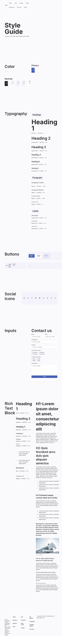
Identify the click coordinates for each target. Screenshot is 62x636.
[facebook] (32, 298)
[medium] (47, 298)
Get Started (31, 617)
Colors (10, 3)
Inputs (27, 3)
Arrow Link (14, 264)
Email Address (34, 339)
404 (22, 617)
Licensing (31, 629)
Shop (14, 626)
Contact (23, 627)
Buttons (21, 3)
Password (23, 620)
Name (32, 334)
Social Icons (11, 7)
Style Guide (22, 624)
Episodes (15, 620)
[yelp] (55, 298)
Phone (46, 334)
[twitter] (7, 265)
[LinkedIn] (43, 298)
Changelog (31, 621)
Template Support (31, 625)
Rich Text (19, 7)
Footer (25, 7)
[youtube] (39, 298)
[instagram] (28, 298)
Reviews (15, 623)
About (14, 617)
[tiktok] (51, 298)
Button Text (31, 256)
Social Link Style (10, 265)
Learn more (53, 256)
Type (16, 3)
